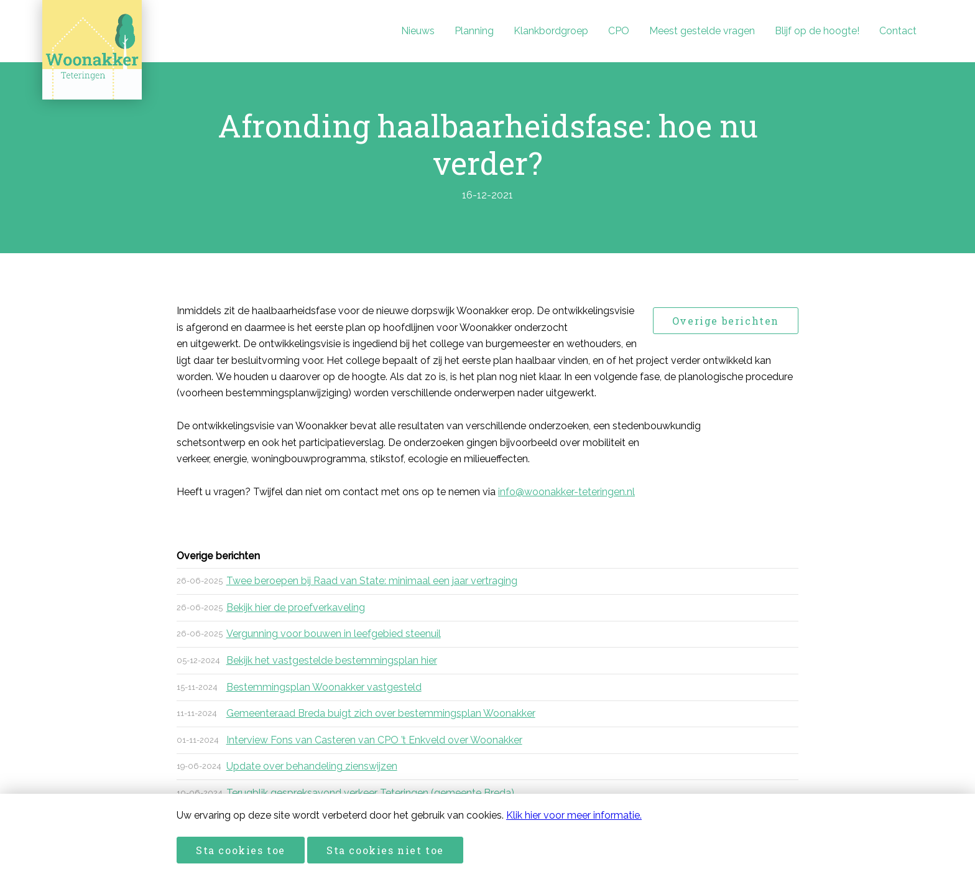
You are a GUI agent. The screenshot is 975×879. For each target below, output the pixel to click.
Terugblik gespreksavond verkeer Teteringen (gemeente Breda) (370, 793)
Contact (898, 31)
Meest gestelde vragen (702, 31)
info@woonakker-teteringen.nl (566, 492)
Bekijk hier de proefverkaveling (295, 607)
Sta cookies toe (240, 850)
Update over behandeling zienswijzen (311, 766)
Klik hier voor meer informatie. (574, 815)
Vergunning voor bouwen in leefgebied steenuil (333, 633)
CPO (618, 31)
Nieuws (418, 31)
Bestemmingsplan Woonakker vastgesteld (324, 687)
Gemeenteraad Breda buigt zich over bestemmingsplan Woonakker (380, 713)
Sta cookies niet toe (385, 850)
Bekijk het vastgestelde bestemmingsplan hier (331, 660)
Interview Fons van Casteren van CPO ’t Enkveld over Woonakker (374, 740)
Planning (474, 31)
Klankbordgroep (551, 31)
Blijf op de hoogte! (817, 31)
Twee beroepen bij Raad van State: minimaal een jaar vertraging (371, 581)
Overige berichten (725, 320)
